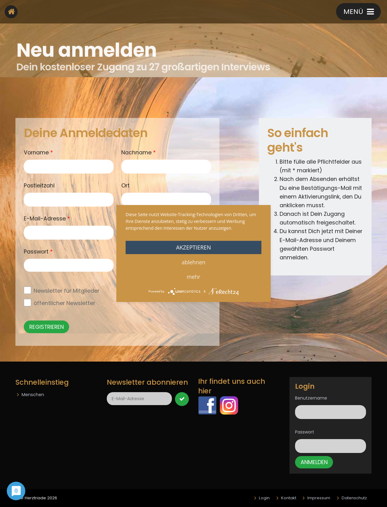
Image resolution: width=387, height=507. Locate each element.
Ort (125, 185)
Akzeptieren (193, 247)
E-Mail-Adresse (47, 218)
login (221, 12)
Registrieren (262, 12)
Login (264, 498)
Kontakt (308, 12)
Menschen (33, 395)
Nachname (138, 152)
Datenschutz (354, 498)
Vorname (38, 152)
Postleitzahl (39, 185)
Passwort (304, 432)
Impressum (318, 498)
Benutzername (311, 398)
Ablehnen (193, 262)
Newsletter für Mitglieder (66, 291)
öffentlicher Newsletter (64, 303)
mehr (193, 276)
